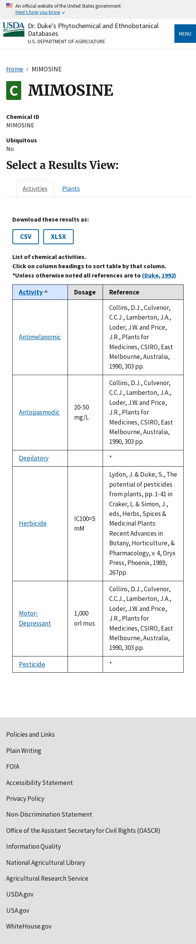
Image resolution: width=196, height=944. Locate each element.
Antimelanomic (40, 337)
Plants (71, 188)
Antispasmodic (39, 412)
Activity (34, 292)
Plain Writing (23, 750)
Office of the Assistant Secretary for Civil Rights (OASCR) (83, 830)
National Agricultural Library (45, 862)
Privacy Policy (25, 798)
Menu (185, 33)
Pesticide (32, 664)
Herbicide (33, 523)
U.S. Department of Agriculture (66, 41)
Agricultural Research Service (47, 878)
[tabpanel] (98, 444)
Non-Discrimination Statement (49, 814)
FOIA (12, 766)
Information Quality (33, 846)
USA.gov (17, 910)
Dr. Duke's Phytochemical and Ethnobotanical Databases (93, 29)
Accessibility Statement (39, 782)
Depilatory (34, 458)
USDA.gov (20, 894)
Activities (35, 188)
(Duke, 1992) (159, 275)
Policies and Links (30, 734)
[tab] (35, 188)
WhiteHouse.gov (29, 926)
